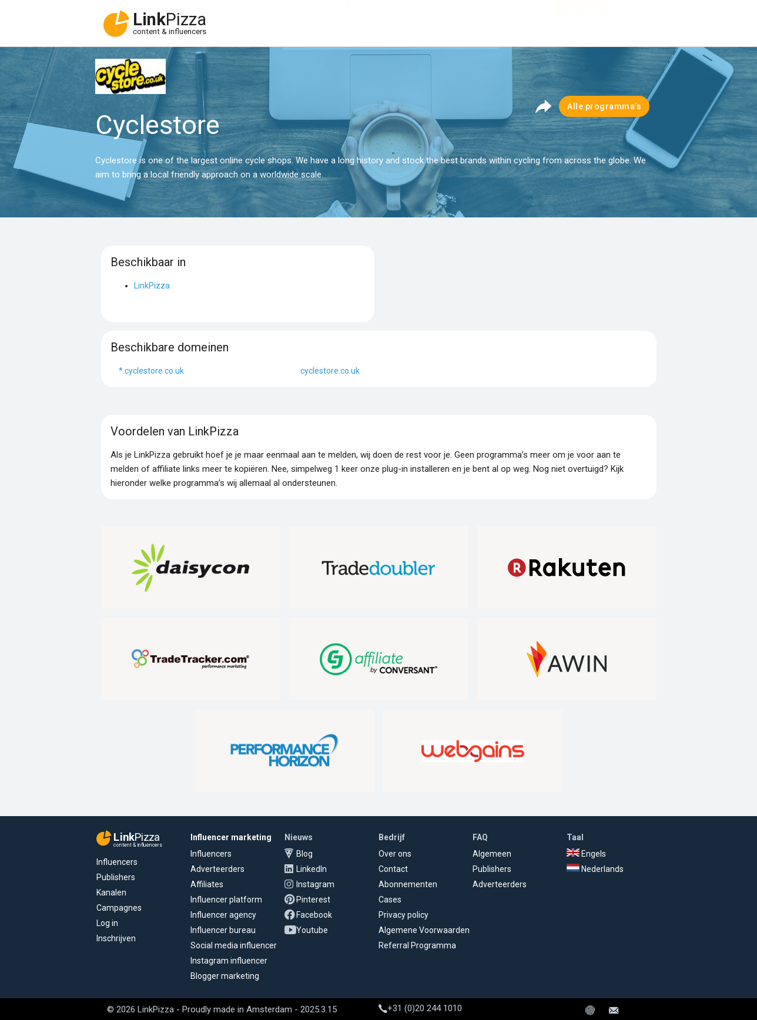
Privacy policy (403, 915)
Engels (586, 853)
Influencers (301, 16)
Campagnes (119, 907)
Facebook (314, 915)
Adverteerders (233, 16)
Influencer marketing (231, 837)
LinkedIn (311, 869)
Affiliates (361, 16)
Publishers (115, 877)
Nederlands (595, 869)
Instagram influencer (228, 960)
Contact (393, 869)
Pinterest (313, 899)
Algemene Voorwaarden (424, 930)
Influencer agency (223, 915)
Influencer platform (226, 899)
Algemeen (492, 853)
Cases (389, 899)
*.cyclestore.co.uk (151, 370)
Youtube (312, 930)
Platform (418, 16)
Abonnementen (407, 884)
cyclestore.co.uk (330, 370)
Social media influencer (233, 945)
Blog (304, 853)
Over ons (394, 853)
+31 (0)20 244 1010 (420, 1008)
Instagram (315, 884)
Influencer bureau (223, 930)
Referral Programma (417, 945)
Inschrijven (116, 938)
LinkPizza (152, 285)
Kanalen (111, 892)
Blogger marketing (224, 976)
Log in (107, 923)
